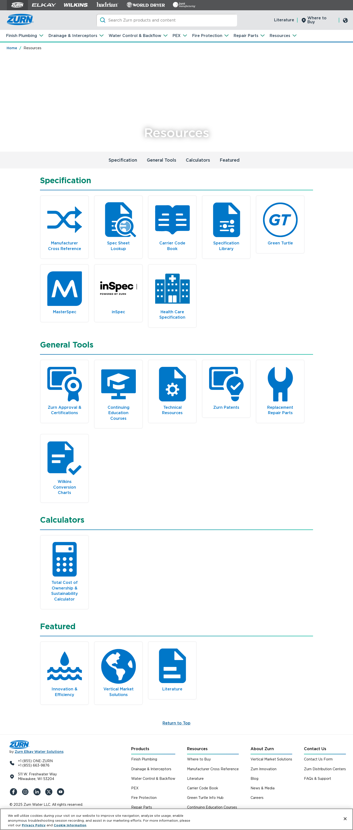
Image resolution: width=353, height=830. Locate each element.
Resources (280, 35)
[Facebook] (14, 792)
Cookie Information (70, 825)
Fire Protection (207, 35)
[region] (176, 819)
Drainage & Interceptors (73, 35)
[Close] (345, 818)
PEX (177, 35)
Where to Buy (317, 20)
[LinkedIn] (38, 792)
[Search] (166, 20)
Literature (284, 20)
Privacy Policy (34, 825)
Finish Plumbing (21, 35)
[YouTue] (61, 792)
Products (140, 748)
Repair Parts (246, 35)
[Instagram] (26, 792)
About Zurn (262, 748)
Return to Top (176, 723)
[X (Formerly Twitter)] (50, 792)
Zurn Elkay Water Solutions (39, 752)
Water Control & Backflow (135, 35)
